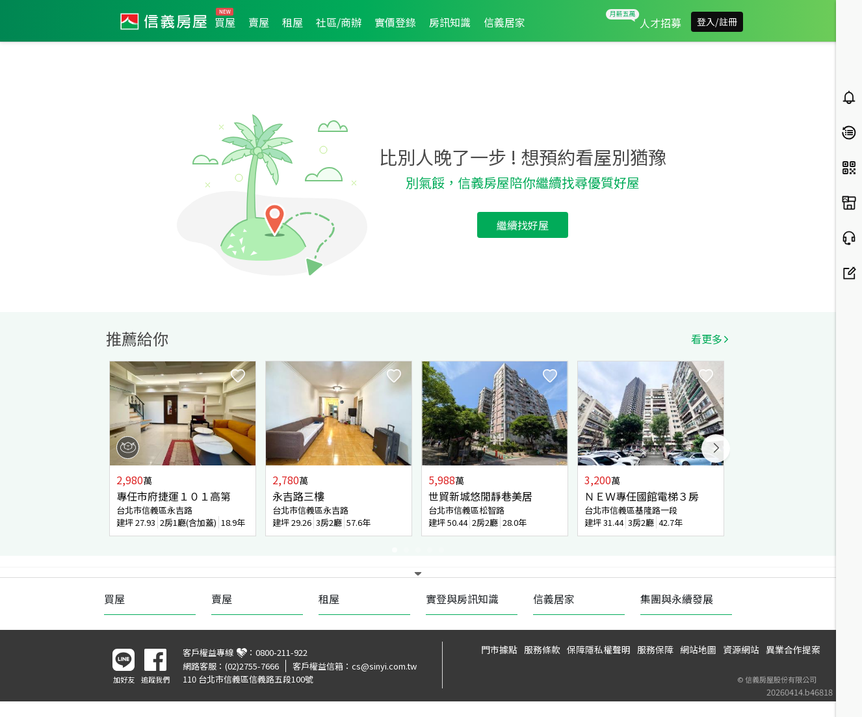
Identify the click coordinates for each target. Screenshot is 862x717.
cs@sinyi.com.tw (384, 666)
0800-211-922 (281, 652)
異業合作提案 (793, 649)
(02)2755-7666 (252, 666)
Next (715, 448)
